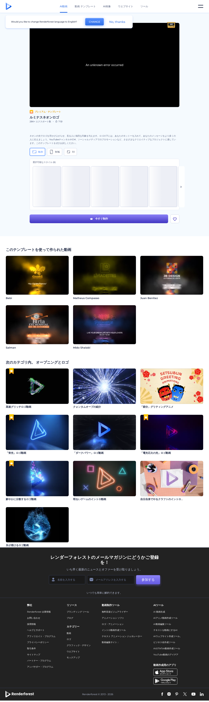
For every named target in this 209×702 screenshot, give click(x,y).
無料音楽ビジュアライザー (115, 612)
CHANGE (94, 21)
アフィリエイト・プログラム (41, 636)
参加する (148, 580)
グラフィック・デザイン (79, 645)
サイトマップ (33, 654)
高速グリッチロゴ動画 (18, 406)
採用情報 (31, 624)
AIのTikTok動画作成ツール (166, 648)
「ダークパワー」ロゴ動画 (88, 453)
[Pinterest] (176, 694)
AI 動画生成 (159, 612)
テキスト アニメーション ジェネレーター (122, 636)
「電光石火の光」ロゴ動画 (155, 453)
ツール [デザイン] (144, 6)
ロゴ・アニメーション (113, 624)
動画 (69, 633)
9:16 (54, 152)
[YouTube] (193, 694)
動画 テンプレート (85, 6)
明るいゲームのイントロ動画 (89, 499)
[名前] (67, 579)
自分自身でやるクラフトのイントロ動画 (163, 499)
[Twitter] (185, 694)
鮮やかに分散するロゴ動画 (21, 499)
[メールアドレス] (110, 579)
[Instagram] (169, 694)
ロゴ (69, 639)
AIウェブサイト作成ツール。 (167, 636)
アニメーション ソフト (113, 618)
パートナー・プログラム (39, 660)
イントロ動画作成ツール (114, 630)
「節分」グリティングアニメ (156, 406)
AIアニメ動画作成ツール (165, 618)
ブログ (70, 618)
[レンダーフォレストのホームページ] (8, 6)
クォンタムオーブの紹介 (87, 406)
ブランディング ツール (78, 612)
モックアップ (73, 657)
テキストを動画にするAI (165, 630)
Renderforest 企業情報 (39, 612)
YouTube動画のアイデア (165, 654)
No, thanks (117, 22)
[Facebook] (162, 694)
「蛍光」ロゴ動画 (16, 453)
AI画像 (107, 6)
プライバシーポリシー (38, 642)
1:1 (70, 152)
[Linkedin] (202, 694)
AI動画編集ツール (162, 624)
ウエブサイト (125, 6)
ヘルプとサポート (36, 630)
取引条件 (31, 648)
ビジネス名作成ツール (164, 642)
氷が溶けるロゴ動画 (17, 545)
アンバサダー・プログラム (40, 666)
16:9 (37, 152)
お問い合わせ (33, 618)
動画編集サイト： (110, 642)
